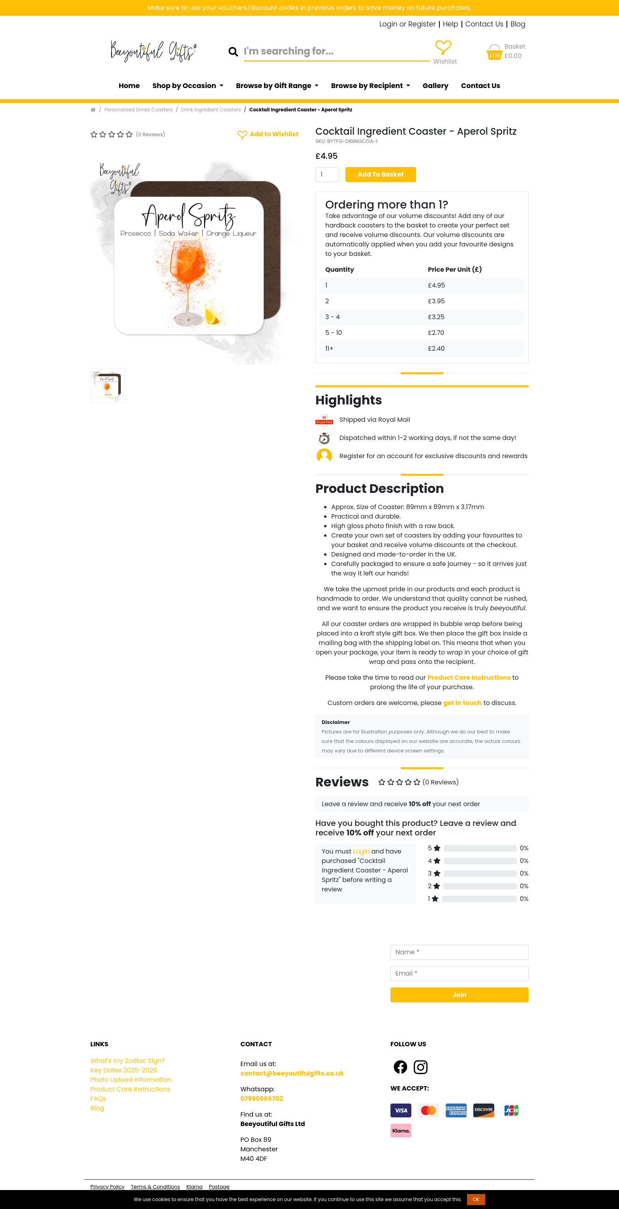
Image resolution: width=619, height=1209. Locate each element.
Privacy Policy (107, 1186)
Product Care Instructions (130, 1089)
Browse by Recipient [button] (368, 85)
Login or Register (407, 24)
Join (460, 994)
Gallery (435, 85)
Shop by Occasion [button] (185, 85)
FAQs (98, 1098)
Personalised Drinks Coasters (139, 109)
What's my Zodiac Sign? (127, 1060)
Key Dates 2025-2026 (123, 1070)
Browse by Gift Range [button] (274, 85)
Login (361, 851)
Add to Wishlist (267, 134)
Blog (517, 24)
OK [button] (476, 1199)
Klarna (194, 1186)
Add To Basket (381, 174)
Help (450, 24)
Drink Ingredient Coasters (211, 109)
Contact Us (484, 24)
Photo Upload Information (130, 1079)
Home (129, 85)
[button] (106, 258)
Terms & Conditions (155, 1186)
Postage (219, 1186)
